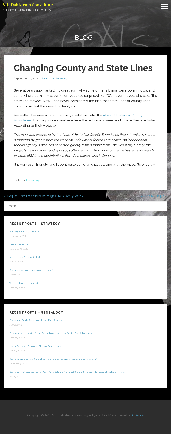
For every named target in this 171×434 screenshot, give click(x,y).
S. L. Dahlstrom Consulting (28, 4)
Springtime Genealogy (55, 78)
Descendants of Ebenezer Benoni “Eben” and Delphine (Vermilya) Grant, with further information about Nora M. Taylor (67, 372)
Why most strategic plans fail (24, 283)
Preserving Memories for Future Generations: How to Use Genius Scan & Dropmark (51, 333)
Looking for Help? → (153, 196)
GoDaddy (137, 415)
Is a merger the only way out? (24, 231)
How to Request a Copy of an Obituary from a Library (36, 346)
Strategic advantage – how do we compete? (31, 270)
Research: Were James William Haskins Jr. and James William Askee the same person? (53, 359)
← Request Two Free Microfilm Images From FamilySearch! (43, 196)
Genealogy (32, 180)
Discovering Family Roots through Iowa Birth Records (36, 320)
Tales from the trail (19, 244)
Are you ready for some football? (25, 257)
